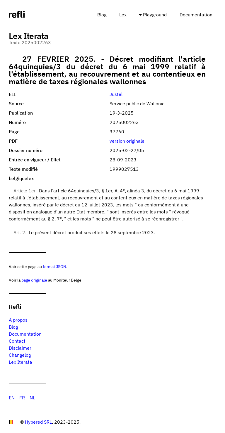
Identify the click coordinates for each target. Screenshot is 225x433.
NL (32, 398)
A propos (18, 320)
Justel (116, 94)
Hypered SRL (38, 422)
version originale (127, 141)
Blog (101, 15)
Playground (155, 15)
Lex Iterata (20, 362)
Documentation (196, 15)
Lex (123, 15)
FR (22, 398)
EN (12, 398)
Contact (17, 341)
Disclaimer (20, 348)
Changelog (20, 355)
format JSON (54, 266)
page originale (34, 280)
